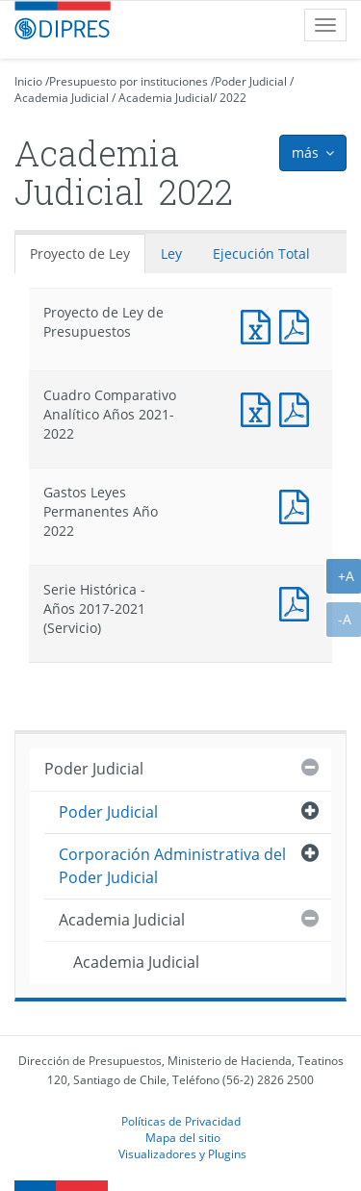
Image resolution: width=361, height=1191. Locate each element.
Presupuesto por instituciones (128, 81)
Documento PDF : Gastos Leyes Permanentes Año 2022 (298, 504)
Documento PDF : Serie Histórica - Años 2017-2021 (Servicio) (298, 601)
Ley (171, 253)
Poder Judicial (251, 81)
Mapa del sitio (182, 1137)
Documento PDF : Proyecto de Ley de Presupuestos (298, 324)
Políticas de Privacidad (181, 1120)
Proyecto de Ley (80, 253)
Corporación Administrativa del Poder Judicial (172, 865)
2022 (232, 97)
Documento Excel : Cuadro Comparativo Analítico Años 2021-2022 (260, 407)
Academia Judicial (61, 97)
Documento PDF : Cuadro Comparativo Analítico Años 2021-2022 (298, 407)
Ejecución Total (261, 253)
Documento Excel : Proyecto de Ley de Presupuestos (260, 324)
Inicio (28, 81)
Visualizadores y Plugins (182, 1153)
